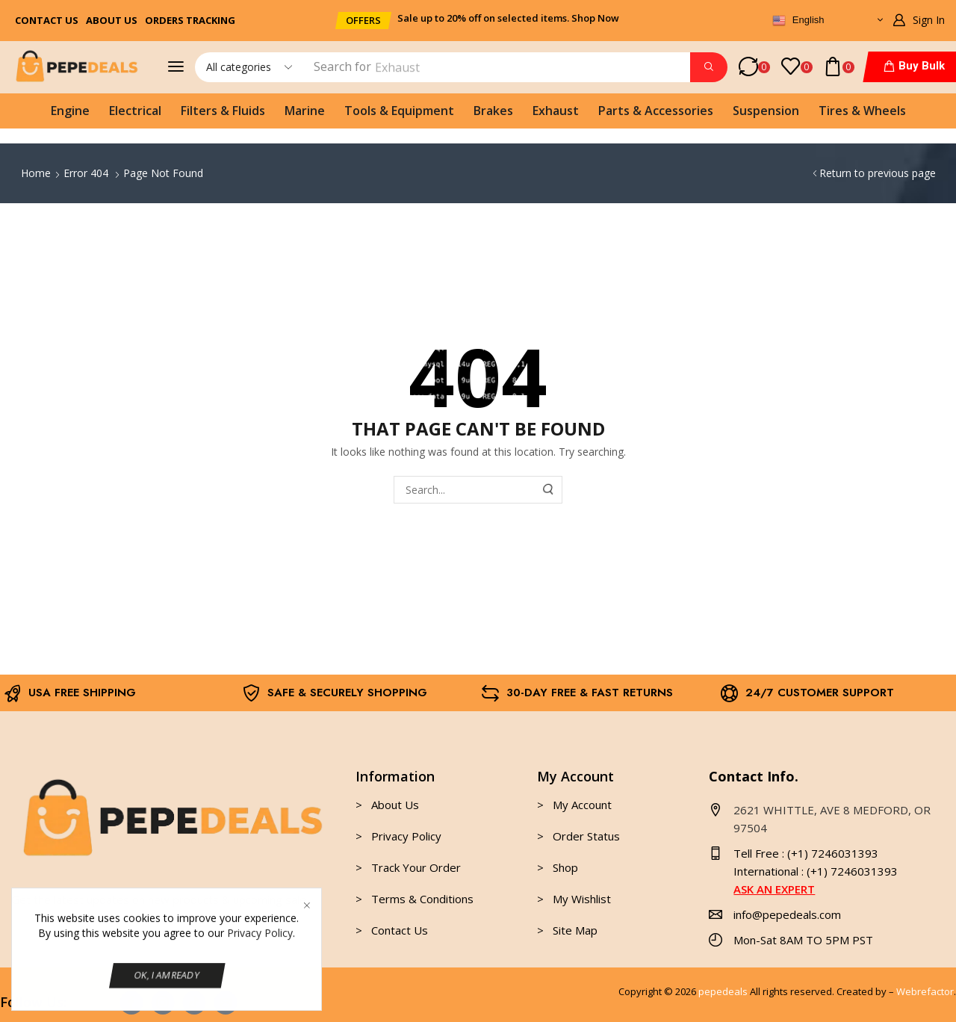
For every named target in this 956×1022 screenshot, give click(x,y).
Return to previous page (877, 173)
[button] (363, 20)
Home (36, 173)
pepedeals (723, 991)
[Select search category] (248, 67)
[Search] (708, 67)
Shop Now (595, 18)
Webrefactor (925, 991)
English (798, 21)
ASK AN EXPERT (774, 889)
